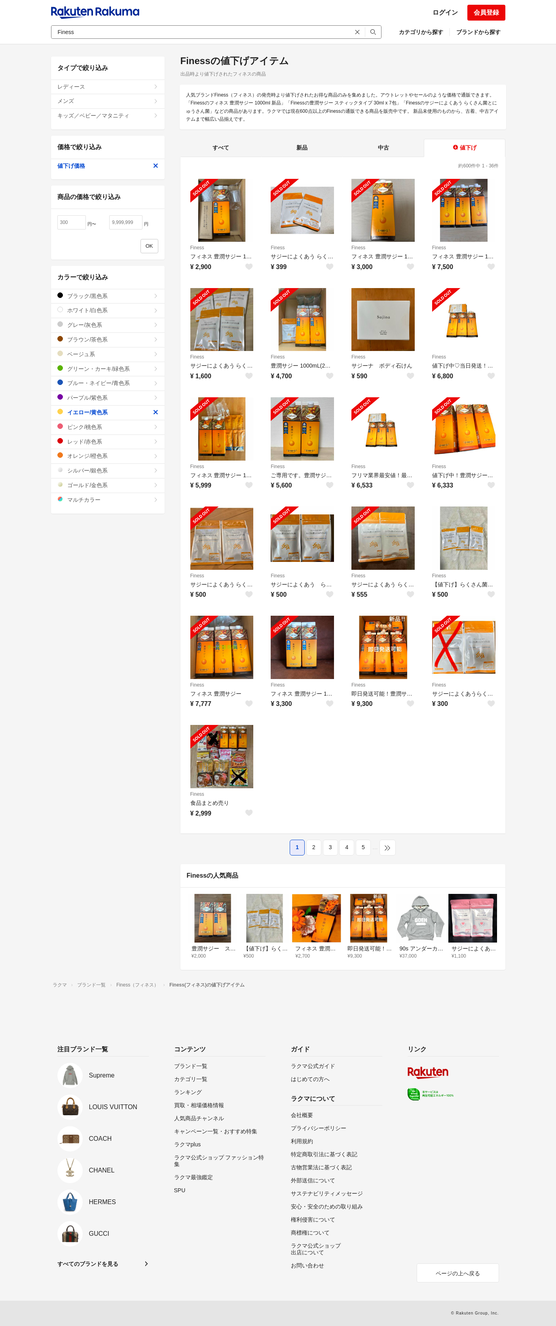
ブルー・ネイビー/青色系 (107, 382)
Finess (197, 247)
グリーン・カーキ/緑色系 (107, 368)
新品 (301, 147)
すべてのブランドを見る (87, 1264)
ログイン (445, 12)
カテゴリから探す (421, 32)
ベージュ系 (107, 354)
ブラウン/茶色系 (107, 339)
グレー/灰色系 (107, 324)
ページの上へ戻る (458, 1273)
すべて (221, 147)
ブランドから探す (478, 32)
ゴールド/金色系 (107, 485)
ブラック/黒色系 (107, 295)
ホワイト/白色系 (107, 310)
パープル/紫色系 (107, 397)
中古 (383, 147)
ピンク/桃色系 (107, 426)
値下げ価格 (107, 166)
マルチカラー (107, 499)
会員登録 (486, 12)
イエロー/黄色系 (107, 412)
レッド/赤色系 (107, 441)
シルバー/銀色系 (107, 470)
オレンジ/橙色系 (107, 455)
